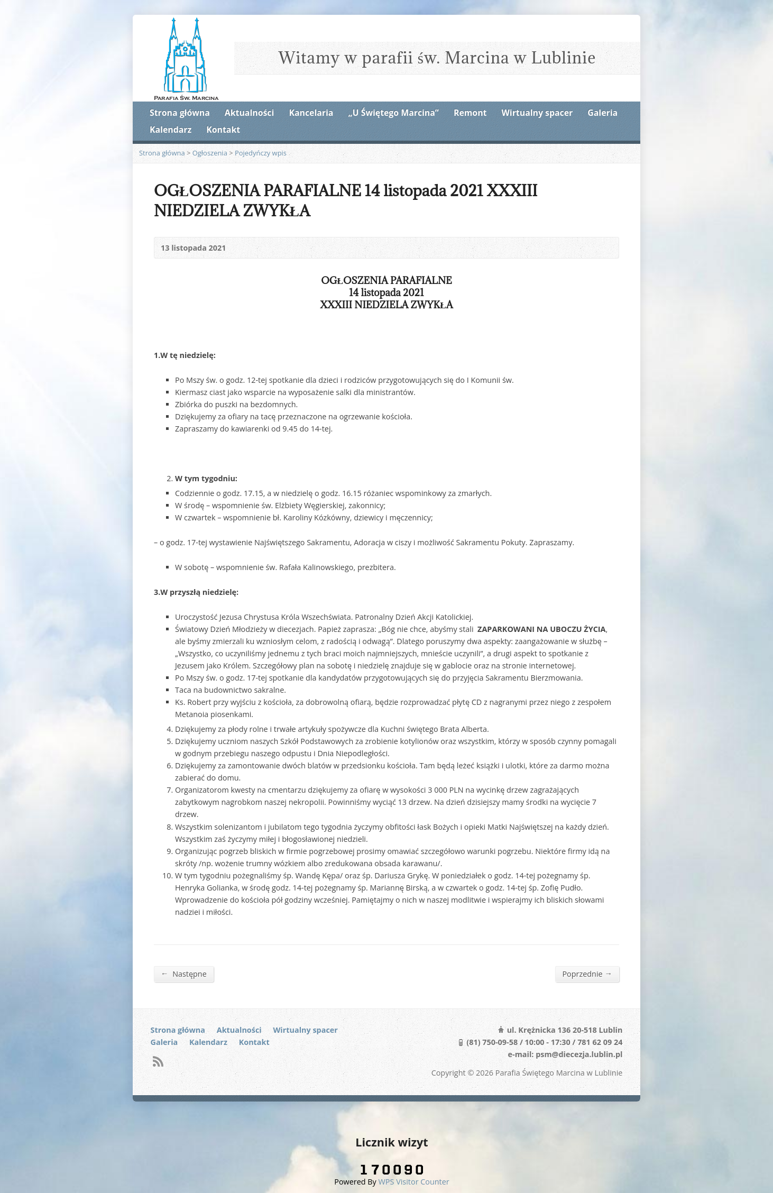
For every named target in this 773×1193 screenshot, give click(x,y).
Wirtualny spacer (537, 112)
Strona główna (180, 112)
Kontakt (223, 129)
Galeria (602, 112)
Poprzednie (587, 973)
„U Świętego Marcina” (393, 112)
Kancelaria (311, 112)
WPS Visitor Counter (414, 1182)
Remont (470, 112)
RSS (158, 1061)
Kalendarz (170, 129)
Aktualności (249, 112)
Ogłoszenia (209, 153)
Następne (184, 973)
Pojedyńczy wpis (261, 153)
